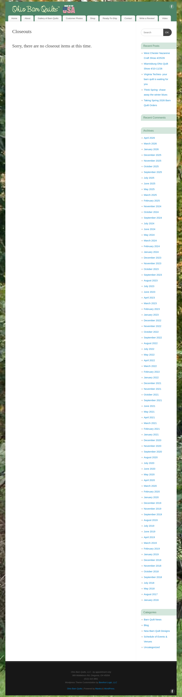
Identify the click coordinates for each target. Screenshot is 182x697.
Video (165, 18)
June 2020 (149, 468)
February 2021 (152, 428)
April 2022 (149, 360)
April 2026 (149, 137)
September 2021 (153, 400)
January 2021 (151, 434)
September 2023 (153, 274)
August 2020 (151, 457)
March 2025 (150, 194)
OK (166, 32)
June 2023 (149, 291)
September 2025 (153, 172)
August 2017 (151, 594)
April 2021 (149, 417)
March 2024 (150, 240)
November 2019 (152, 508)
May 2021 (149, 411)
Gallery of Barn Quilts (48, 18)
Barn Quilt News (152, 619)
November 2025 (152, 160)
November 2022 (152, 326)
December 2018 (152, 560)
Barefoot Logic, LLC (108, 682)
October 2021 (151, 394)
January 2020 (151, 497)
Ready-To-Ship (110, 18)
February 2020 (152, 491)
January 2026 (151, 149)
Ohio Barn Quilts (74, 689)
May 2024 (149, 234)
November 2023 (152, 263)
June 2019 (149, 531)
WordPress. (109, 689)
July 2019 (149, 525)
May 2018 (149, 588)
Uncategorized (152, 647)
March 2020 (150, 485)
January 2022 (151, 377)
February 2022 (152, 371)
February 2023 (152, 309)
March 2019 (150, 542)
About (27, 18)
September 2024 (153, 217)
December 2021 (152, 383)
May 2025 (149, 189)
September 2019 (153, 514)
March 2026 (150, 143)
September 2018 (153, 577)
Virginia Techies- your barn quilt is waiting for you (156, 79)
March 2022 (150, 366)
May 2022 (149, 354)
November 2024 (152, 206)
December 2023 (152, 257)
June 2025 (149, 183)
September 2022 (153, 337)
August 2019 (151, 520)
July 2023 (149, 286)
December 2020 (152, 440)
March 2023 (150, 303)
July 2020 (149, 463)
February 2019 (152, 548)
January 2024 (151, 252)
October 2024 (151, 212)
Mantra (98, 689)
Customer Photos (74, 18)
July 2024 (149, 223)
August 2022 (151, 343)
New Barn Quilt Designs (157, 631)
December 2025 (152, 155)
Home (14, 18)
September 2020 (153, 451)
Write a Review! (147, 18)
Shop (92, 18)
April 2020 (149, 480)
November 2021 (152, 388)
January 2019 (151, 554)
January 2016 (151, 600)
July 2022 (149, 349)
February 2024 (152, 246)
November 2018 (152, 565)
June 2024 (149, 229)
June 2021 (149, 406)
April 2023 (149, 297)
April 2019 (149, 537)
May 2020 (149, 474)
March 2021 (150, 423)
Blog (146, 625)
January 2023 (151, 314)
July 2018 (149, 582)
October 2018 (151, 571)
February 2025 (152, 200)
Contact (128, 18)
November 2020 (152, 446)
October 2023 (151, 269)
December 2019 (152, 503)
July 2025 (149, 177)
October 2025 (151, 166)
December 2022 (152, 320)
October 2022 (151, 331)
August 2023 (151, 280)
